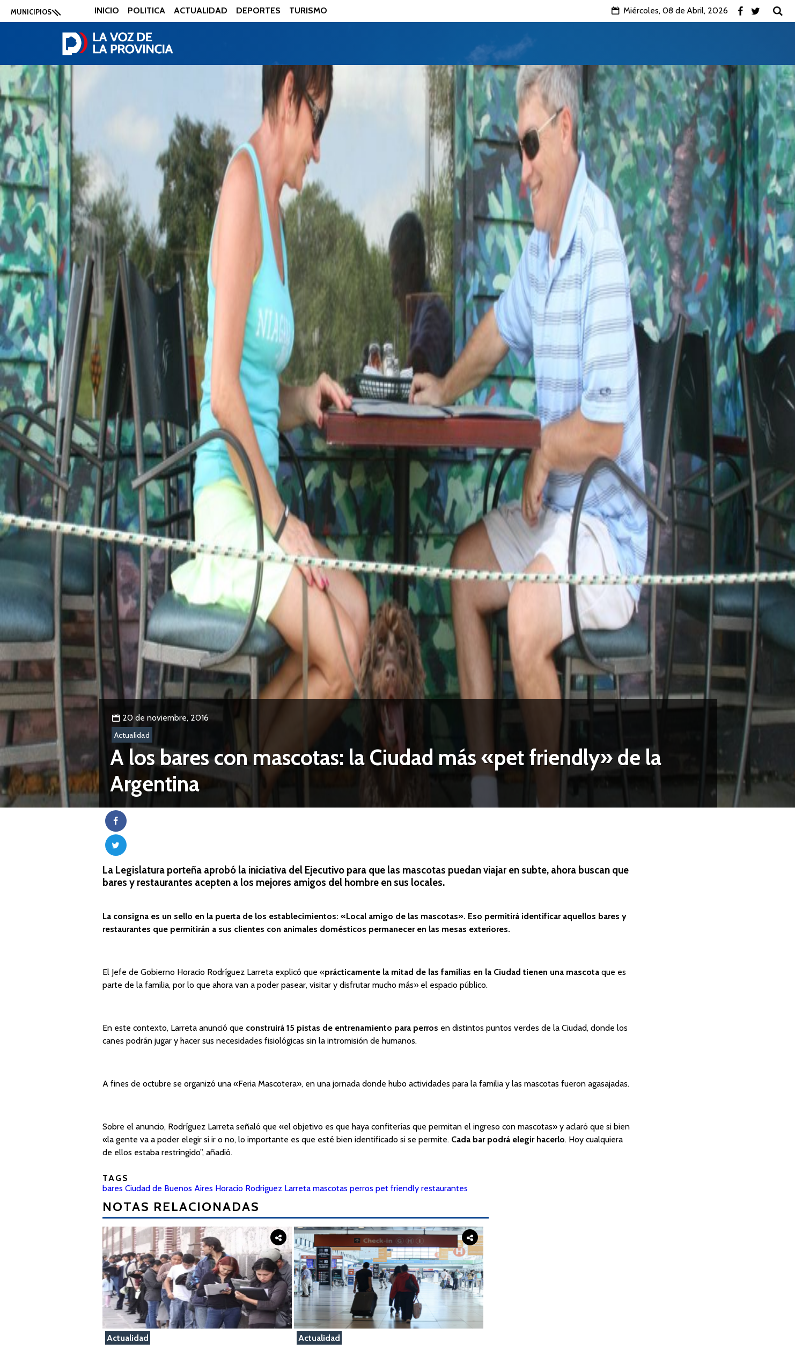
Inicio (106, 10)
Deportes (258, 10)
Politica (146, 10)
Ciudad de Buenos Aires (169, 1188)
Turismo (308, 10)
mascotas (330, 1188)
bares (112, 1188)
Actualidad (200, 10)
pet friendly (397, 1188)
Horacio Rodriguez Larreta (263, 1188)
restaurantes (444, 1188)
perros (361, 1188)
